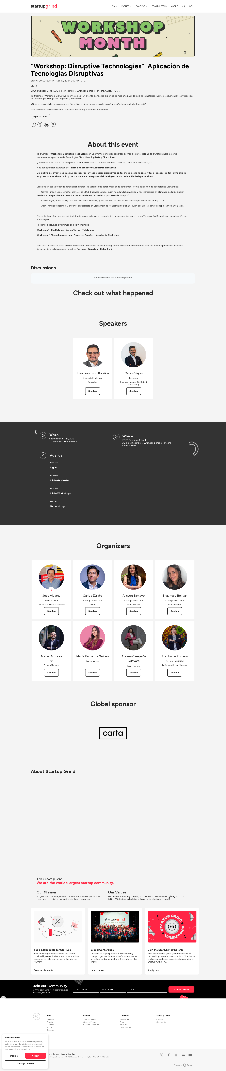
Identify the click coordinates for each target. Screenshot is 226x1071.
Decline (14, 1055)
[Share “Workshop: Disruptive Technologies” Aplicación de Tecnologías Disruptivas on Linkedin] (46, 124)
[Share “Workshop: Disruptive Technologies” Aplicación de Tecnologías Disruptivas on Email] (53, 124)
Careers (159, 1019)
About (174, 6)
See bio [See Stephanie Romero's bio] (175, 672)
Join (113, 6)
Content (140, 6)
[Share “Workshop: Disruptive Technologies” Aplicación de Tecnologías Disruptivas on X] (40, 124)
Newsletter (124, 1019)
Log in (191, 6)
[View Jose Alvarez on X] (51, 590)
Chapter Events (89, 1022)
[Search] (184, 6)
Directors (50, 1030)
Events (125, 6)
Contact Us (161, 1022)
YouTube (123, 1025)
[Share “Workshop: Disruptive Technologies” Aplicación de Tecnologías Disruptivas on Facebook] (33, 124)
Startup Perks (159, 6)
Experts (50, 1022)
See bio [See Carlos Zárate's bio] (92, 611)
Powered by (183, 1065)
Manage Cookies (25, 1063)
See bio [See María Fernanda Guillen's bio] (92, 672)
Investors (50, 1019)
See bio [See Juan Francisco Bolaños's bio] (92, 391)
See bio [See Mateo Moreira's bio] (51, 672)
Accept (35, 1055)
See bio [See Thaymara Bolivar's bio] (175, 611)
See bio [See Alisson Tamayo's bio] (133, 611)
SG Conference (89, 1019)
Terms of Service (52, 1054)
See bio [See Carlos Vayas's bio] (133, 391)
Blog (122, 1022)
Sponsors (50, 1027)
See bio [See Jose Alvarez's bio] (51, 611)
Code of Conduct (68, 1054)
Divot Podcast (125, 1027)
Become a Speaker (91, 1025)
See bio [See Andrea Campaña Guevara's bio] (133, 672)
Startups (50, 1025)
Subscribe (180, 989)
